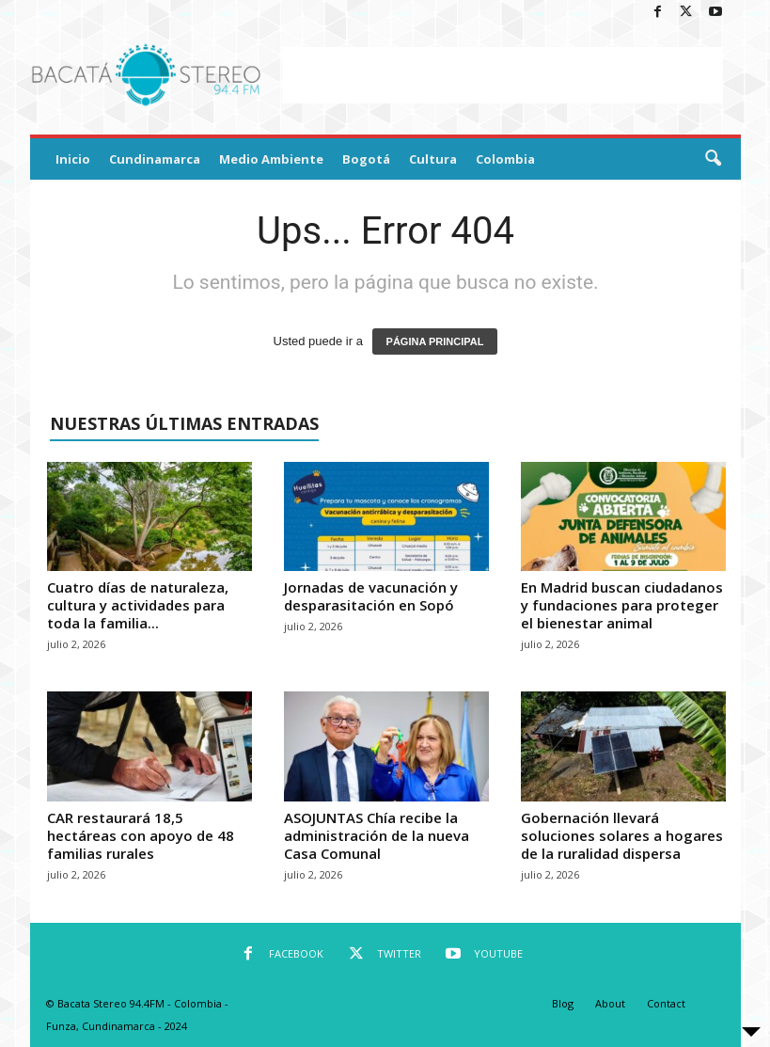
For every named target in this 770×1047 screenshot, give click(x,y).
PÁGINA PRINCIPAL (435, 341)
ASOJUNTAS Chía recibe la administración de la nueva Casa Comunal (376, 835)
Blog (563, 1003)
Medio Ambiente (271, 159)
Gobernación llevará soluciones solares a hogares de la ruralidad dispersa (622, 835)
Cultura (433, 159)
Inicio (72, 159)
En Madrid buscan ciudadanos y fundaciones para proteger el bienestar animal (622, 605)
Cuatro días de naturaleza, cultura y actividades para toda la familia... (137, 605)
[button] (712, 159)
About (610, 1003)
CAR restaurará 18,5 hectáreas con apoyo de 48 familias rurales (140, 835)
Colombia (505, 159)
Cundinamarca (154, 159)
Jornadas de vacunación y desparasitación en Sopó (371, 596)
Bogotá (366, 159)
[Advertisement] (502, 75)
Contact (666, 1003)
